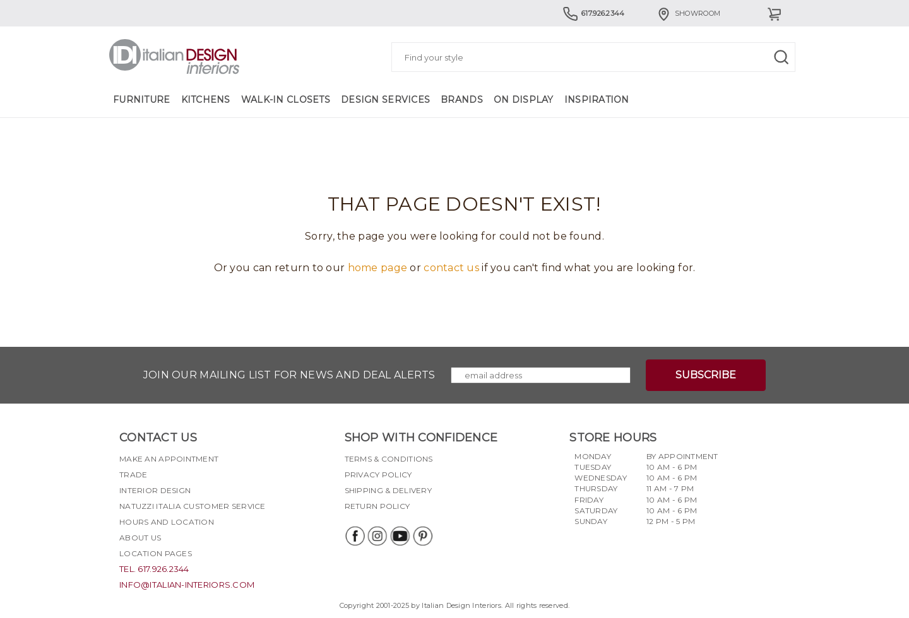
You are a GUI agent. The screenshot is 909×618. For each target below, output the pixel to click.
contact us (451, 268)
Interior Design (155, 490)
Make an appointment (168, 459)
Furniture (141, 99)
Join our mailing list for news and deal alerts (289, 375)
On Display (524, 99)
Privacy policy (378, 474)
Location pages (155, 553)
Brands (462, 99)
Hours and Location (166, 522)
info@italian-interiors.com (186, 585)
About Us (140, 537)
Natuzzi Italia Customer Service (192, 506)
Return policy (377, 506)
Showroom (688, 13)
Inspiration (596, 99)
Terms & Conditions (389, 459)
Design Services (385, 99)
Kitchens (205, 99)
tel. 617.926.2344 (154, 569)
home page (378, 268)
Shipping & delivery (388, 490)
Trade (133, 474)
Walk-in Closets (285, 99)
